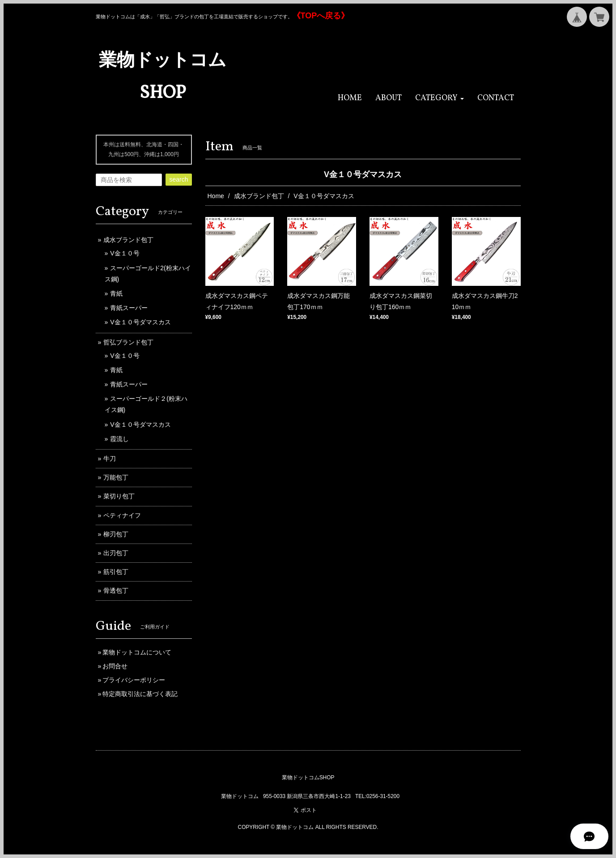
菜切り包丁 (119, 496)
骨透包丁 (115, 590)
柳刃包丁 (115, 534)
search (178, 179)
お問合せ (114, 666)
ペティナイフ (122, 515)
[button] (439, 98)
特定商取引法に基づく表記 (140, 693)
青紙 (116, 293)
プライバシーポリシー (133, 680)
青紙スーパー (129, 307)
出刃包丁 (115, 552)
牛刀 (109, 458)
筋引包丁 (115, 571)
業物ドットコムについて (136, 652)
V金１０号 (124, 253)
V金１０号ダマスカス (140, 322)
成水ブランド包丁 (259, 196)
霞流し (119, 438)
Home (216, 196)
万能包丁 (115, 477)
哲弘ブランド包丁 (128, 342)
